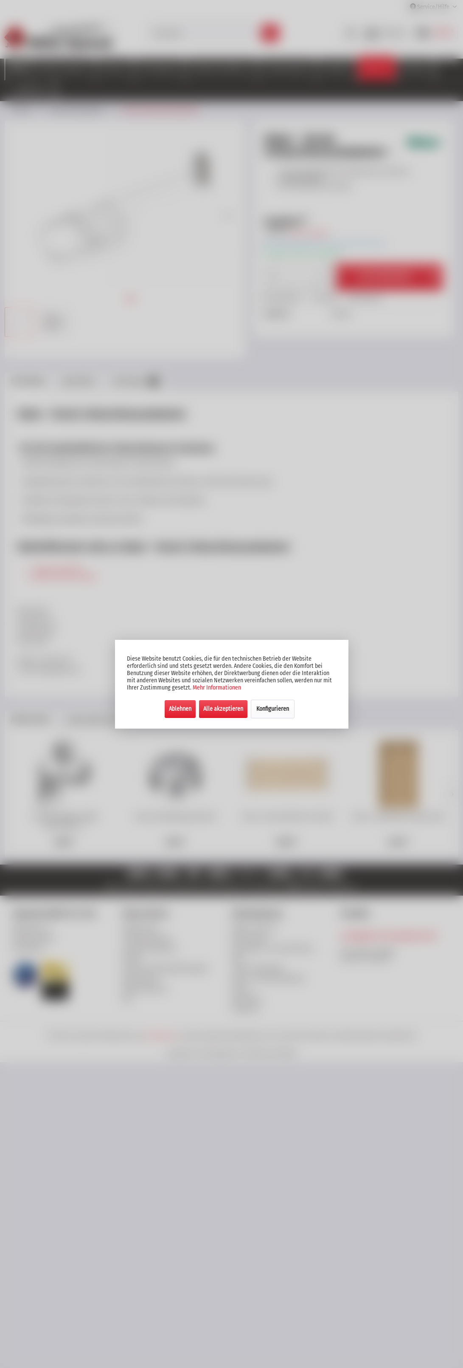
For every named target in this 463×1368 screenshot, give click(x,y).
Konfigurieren (272, 708)
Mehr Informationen (217, 687)
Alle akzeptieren (223, 708)
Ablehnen (180, 708)
